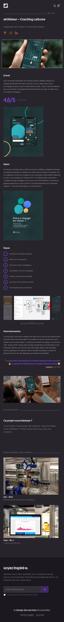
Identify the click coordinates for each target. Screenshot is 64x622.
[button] (55, 5)
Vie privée (40, 615)
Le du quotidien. (32, 610)
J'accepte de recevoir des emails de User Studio (21, 594)
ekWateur (49, 367)
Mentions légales (27, 615)
